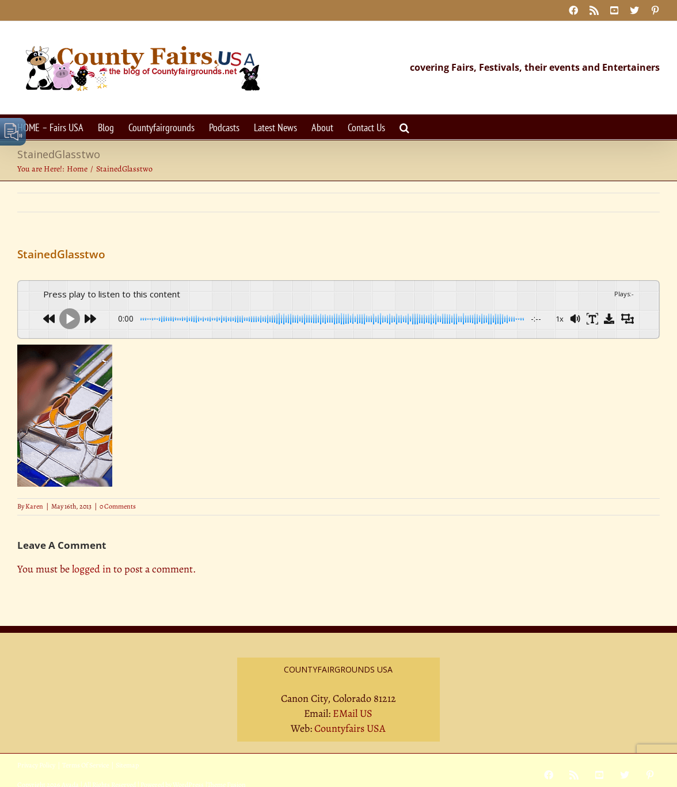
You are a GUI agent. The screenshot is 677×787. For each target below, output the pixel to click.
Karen (34, 506)
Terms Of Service (85, 765)
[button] (404, 126)
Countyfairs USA (350, 728)
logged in (91, 569)
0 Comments (118, 506)
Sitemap (127, 765)
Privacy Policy (36, 765)
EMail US (352, 713)
